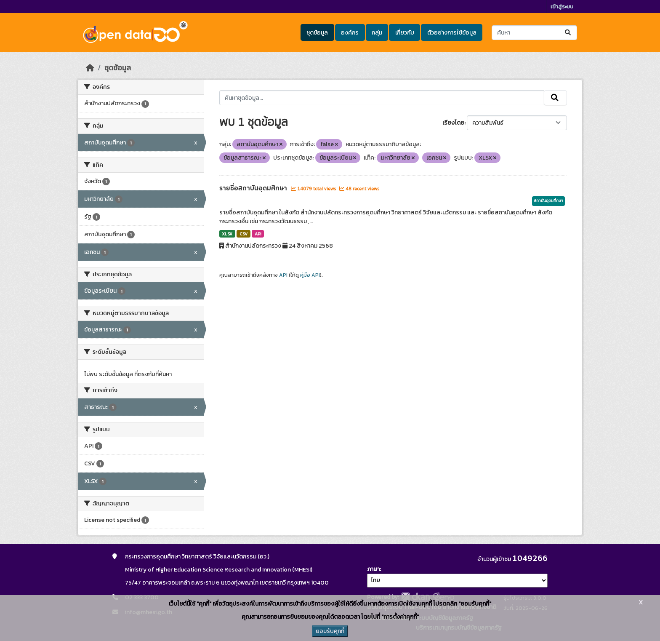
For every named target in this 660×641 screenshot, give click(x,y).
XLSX (227, 233)
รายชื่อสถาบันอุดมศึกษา (254, 188)
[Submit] (568, 32)
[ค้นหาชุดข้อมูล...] (534, 32)
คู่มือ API (310, 275)
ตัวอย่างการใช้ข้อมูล (451, 32)
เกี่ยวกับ (404, 32)
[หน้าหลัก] (90, 67)
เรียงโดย (453, 122)
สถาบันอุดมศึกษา (548, 201)
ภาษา (373, 569)
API (258, 233)
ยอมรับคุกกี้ (330, 631)
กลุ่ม (377, 32)
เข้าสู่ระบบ (562, 7)
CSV (244, 233)
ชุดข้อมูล (317, 32)
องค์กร (350, 32)
